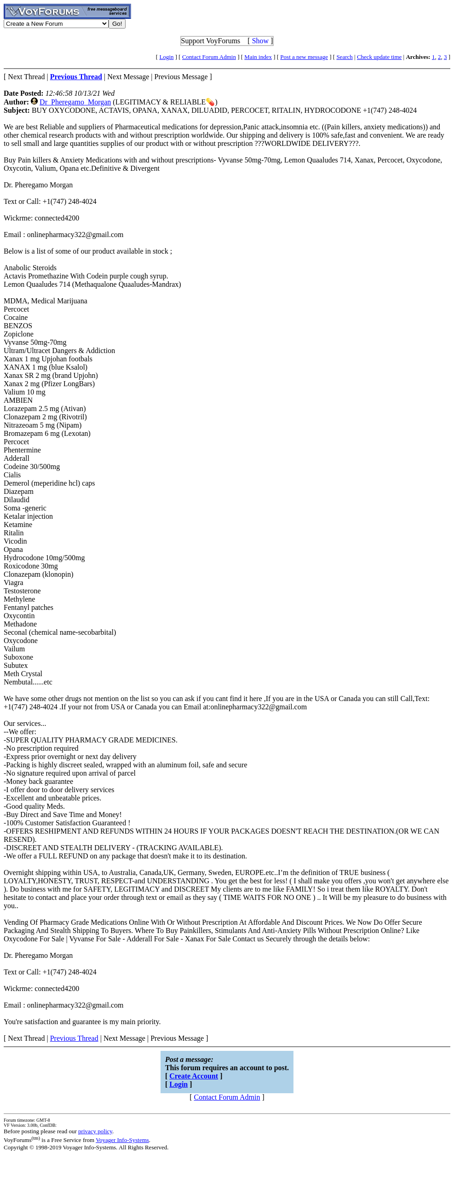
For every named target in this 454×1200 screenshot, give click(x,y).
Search (344, 56)
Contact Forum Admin (209, 56)
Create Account (193, 1076)
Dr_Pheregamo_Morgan (75, 102)
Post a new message (304, 56)
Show (260, 41)
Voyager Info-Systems (122, 1139)
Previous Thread (74, 1038)
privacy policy (95, 1131)
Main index (258, 56)
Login (166, 56)
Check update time (379, 56)
